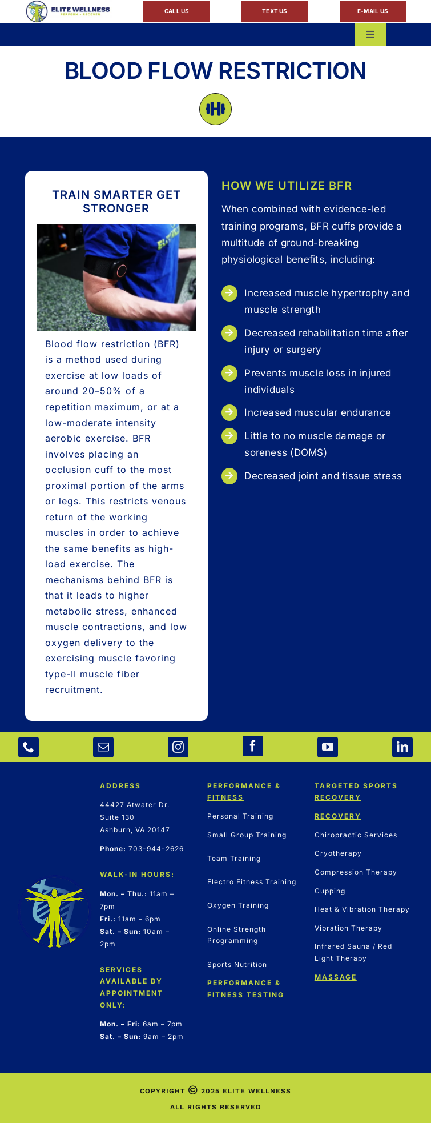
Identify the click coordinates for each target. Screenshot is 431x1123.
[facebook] (253, 746)
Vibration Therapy (348, 928)
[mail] (103, 747)
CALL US (177, 10)
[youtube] (327, 747)
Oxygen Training (238, 905)
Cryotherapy (338, 853)
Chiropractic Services (356, 835)
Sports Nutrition (237, 964)
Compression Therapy (356, 872)
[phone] (28, 747)
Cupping (330, 891)
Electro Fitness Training (251, 881)
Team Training (234, 858)
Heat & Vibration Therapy (362, 909)
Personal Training (240, 816)
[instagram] (178, 747)
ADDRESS (120, 785)
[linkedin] (402, 747)
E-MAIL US (372, 10)
